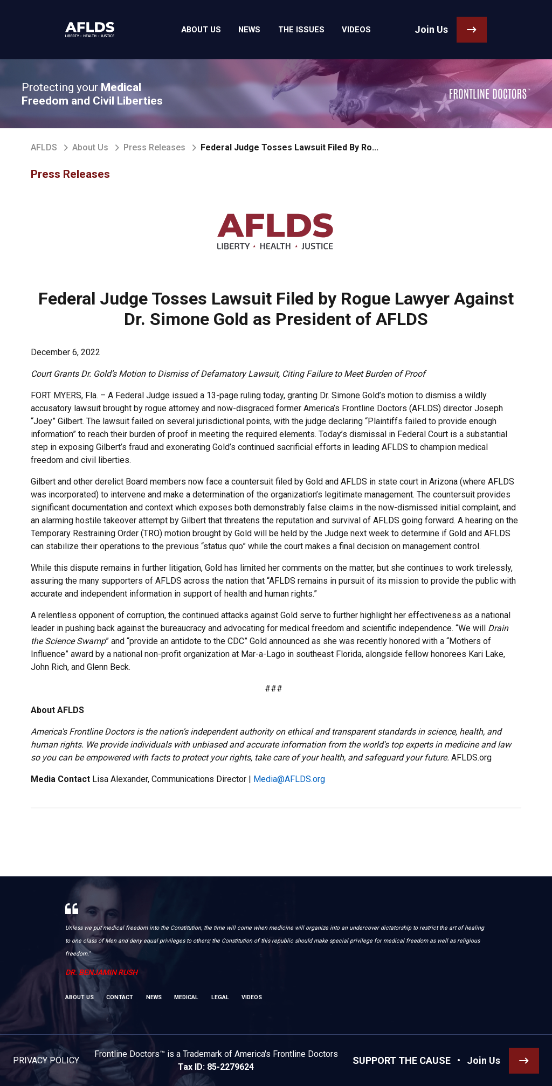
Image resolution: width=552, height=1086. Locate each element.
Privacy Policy (46, 1060)
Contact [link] (119, 997)
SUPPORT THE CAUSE (402, 1060)
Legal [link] (220, 997)
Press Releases (154, 147)
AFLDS (44, 147)
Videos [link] (345, 29)
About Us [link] (210, 29)
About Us (90, 147)
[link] (85, 30)
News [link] (253, 29)
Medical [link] (186, 997)
